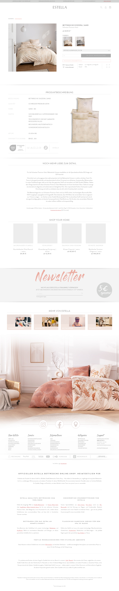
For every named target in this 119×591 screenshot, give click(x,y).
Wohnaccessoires (13, 443)
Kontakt (30, 447)
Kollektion (11, 440)
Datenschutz (54, 448)
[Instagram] (107, 67)
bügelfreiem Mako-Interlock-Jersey (29, 507)
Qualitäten (11, 445)
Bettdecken (53, 528)
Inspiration (107, 15)
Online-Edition (94, 15)
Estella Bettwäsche (39, 505)
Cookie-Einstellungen (34, 450)
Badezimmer (65, 15)
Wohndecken (48, 545)
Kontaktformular (102, 448)
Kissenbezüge (52, 15)
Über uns (11, 439)
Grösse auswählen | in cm (72, 50)
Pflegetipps (31, 440)
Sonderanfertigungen (35, 439)
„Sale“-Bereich (69, 560)
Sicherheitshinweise (34, 448)
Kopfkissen (20, 530)
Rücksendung (54, 445)
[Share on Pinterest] (109, 65)
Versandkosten (63, 463)
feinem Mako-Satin (53, 505)
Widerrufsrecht (55, 443)
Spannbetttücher (26, 15)
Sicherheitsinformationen (56, 210)
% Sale (83, 15)
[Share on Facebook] (107, 65)
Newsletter (31, 442)
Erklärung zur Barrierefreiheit (59, 450)
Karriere (11, 447)
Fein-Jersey (89, 505)
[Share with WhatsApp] (109, 67)
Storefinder (31, 445)
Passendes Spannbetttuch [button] (73, 61)
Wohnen (75, 15)
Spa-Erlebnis (81, 533)
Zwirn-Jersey (81, 505)
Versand (52, 440)
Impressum (53, 447)
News (9, 448)
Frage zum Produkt (69, 65)
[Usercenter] (106, 7)
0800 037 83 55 (107, 1)
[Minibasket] (110, 7)
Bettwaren (40, 15)
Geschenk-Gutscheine (34, 443)
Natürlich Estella (13, 442)
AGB (51, 439)
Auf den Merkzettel (69, 67)
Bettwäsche (12, 15)
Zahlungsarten (54, 442)
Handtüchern (72, 530)
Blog (9, 450)
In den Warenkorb (96, 55)
